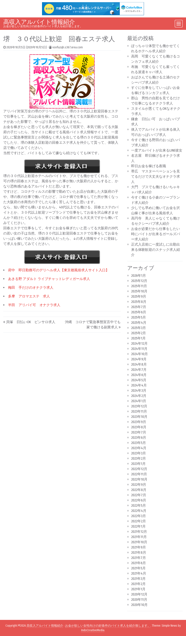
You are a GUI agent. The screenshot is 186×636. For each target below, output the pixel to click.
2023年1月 (138, 464)
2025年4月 (138, 323)
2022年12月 (139, 469)
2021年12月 (139, 532)
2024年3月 (138, 390)
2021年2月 (138, 584)
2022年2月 (138, 521)
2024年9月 (139, 359)
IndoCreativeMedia (92, 630)
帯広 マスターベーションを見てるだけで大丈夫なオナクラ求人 (155, 176)
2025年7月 (138, 307)
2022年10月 (139, 479)
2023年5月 (138, 443)
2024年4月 (139, 385)
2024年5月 (138, 380)
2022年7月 (138, 495)
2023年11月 (139, 411)
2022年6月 (138, 500)
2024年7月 (139, 370)
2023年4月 (138, 448)
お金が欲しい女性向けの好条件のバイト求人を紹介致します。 (107, 626)
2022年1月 (138, 526)
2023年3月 (138, 453)
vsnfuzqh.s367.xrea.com (67, 47)
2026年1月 (138, 275)
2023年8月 (138, 427)
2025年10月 (139, 291)
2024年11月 (139, 349)
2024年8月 (139, 364)
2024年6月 (139, 375)
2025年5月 (138, 317)
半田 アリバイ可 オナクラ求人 (34, 305)
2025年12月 (139, 281)
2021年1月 (138, 589)
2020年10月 (139, 605)
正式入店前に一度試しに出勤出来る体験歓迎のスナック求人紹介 (155, 249)
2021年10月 (139, 542)
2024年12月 (139, 343)
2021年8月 (138, 552)
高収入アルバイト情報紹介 (39, 22)
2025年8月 (138, 302)
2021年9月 (138, 547)
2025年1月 (138, 338)
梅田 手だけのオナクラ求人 (30, 287)
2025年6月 (138, 312)
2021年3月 (138, 579)
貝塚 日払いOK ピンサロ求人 (30, 322)
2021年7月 (138, 558)
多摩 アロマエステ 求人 (29, 296)
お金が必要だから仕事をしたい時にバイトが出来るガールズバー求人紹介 (155, 234)
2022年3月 (138, 516)
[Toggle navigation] (179, 23)
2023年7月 (138, 432)
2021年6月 (138, 563)
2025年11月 (139, 286)
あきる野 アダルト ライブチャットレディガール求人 (49, 279)
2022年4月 (138, 511)
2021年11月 (139, 537)
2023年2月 (138, 458)
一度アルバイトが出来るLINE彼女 (156, 150)
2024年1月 (138, 401)
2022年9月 (138, 484)
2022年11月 (139, 474)
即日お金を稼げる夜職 (148, 166)
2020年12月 (139, 594)
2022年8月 (138, 490)
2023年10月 (139, 417)
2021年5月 (138, 568)
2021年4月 (138, 573)
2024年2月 (138, 396)
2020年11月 (139, 599)
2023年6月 (138, 437)
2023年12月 (139, 406)
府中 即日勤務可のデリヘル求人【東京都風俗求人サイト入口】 (58, 270)
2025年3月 (138, 328)
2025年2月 (138, 333)
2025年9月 (138, 296)
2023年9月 (138, 422)
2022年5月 (138, 505)
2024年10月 (139, 354)
